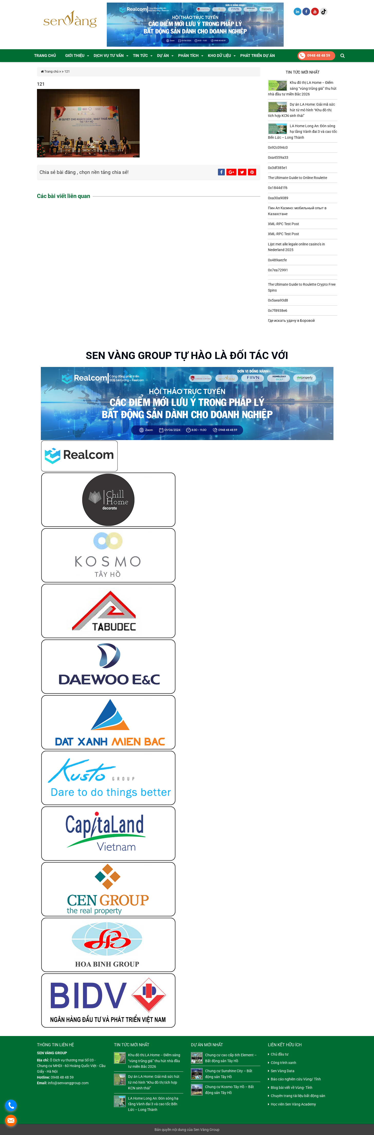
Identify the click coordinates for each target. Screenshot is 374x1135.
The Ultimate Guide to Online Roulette (297, 178)
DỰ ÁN (163, 55)
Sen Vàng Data (282, 1071)
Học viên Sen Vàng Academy (293, 1104)
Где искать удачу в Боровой (291, 320)
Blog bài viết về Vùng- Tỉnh (291, 1088)
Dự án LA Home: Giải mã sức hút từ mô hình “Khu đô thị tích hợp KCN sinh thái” (301, 110)
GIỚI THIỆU (74, 55)
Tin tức (140, 55)
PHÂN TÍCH (188, 55)
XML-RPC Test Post (283, 224)
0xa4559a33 (278, 157)
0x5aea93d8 (278, 300)
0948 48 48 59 (314, 56)
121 (67, 71)
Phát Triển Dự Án (257, 55)
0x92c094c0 (278, 147)
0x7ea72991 (278, 270)
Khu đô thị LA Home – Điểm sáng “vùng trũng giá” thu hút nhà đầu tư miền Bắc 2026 (302, 88)
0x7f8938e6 (277, 310)
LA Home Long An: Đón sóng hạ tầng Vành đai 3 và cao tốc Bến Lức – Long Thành (302, 132)
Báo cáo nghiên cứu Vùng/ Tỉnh (296, 1079)
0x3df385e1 (277, 168)
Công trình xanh (283, 1063)
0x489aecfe (277, 260)
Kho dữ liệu (219, 55)
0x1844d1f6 (277, 188)
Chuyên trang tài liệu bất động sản (298, 1096)
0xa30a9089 (278, 198)
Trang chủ (45, 55)
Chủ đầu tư (280, 1054)
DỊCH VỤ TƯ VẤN (109, 55)
